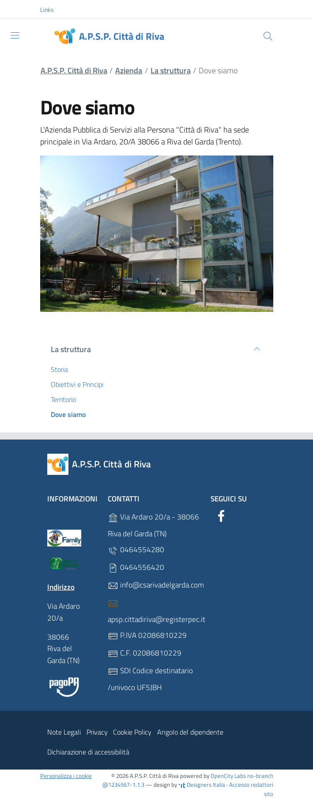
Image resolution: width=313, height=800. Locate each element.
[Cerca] (268, 36)
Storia (59, 369)
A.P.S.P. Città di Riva (74, 70)
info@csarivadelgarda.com (156, 585)
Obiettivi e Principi (77, 384)
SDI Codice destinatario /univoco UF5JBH (150, 679)
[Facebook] (221, 514)
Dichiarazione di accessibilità (88, 752)
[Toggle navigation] (15, 35)
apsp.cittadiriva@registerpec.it (156, 611)
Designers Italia (201, 784)
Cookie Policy (132, 732)
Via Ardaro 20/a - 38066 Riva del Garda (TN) (153, 525)
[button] (51, 10)
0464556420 (136, 567)
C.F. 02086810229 (144, 653)
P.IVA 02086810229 (147, 635)
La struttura (171, 70)
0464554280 (136, 550)
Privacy (97, 732)
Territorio (63, 399)
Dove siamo (68, 414)
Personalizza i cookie (66, 775)
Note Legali (64, 732)
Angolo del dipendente (190, 732)
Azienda (128, 70)
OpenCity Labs (229, 775)
